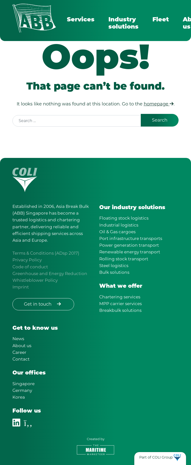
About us (21, 345)
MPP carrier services (120, 303)
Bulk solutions (114, 272)
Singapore (23, 383)
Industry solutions (123, 23)
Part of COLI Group (156, 457)
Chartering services (119, 296)
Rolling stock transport (123, 258)
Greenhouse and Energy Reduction (49, 273)
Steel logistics (113, 265)
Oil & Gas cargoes (117, 231)
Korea (18, 397)
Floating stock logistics (123, 218)
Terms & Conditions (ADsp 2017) (45, 253)
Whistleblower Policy (35, 280)
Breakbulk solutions (120, 310)
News (18, 338)
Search (159, 120)
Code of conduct (30, 266)
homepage (159, 104)
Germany (22, 390)
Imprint (20, 286)
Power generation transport (129, 245)
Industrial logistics (118, 225)
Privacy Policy (27, 259)
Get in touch (43, 304)
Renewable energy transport (129, 251)
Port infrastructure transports (130, 238)
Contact (21, 359)
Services (81, 20)
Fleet (160, 20)
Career (19, 352)
